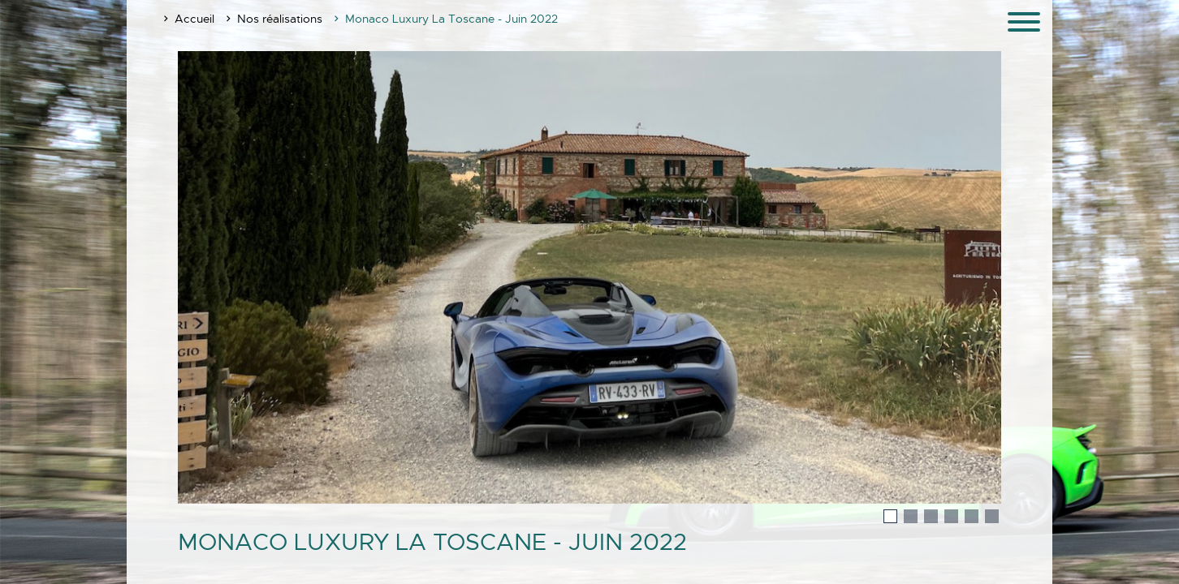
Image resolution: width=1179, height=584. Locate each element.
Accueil (194, 18)
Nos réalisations (279, 18)
